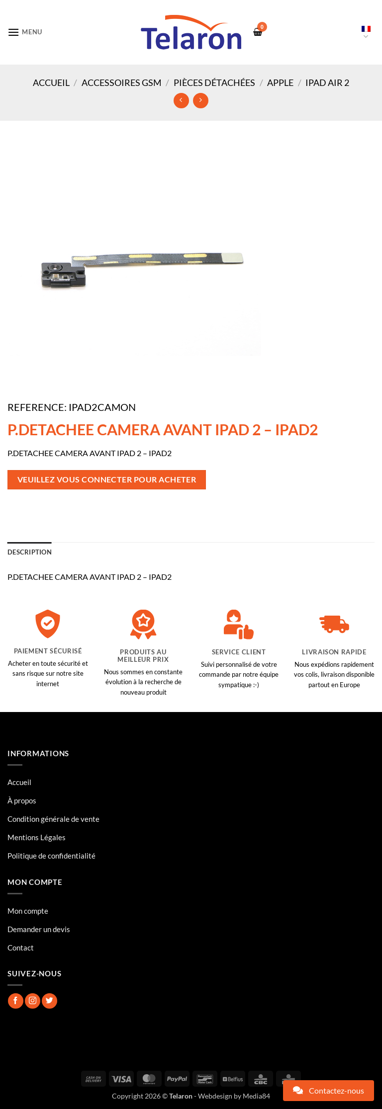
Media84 (256, 1096)
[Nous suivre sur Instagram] (32, 1001)
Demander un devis (38, 929)
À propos (21, 800)
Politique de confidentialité (51, 855)
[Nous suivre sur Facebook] (15, 1001)
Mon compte (27, 910)
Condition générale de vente (53, 818)
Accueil (51, 82)
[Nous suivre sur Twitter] (49, 1001)
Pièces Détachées (214, 82)
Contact (20, 947)
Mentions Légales (36, 837)
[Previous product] (200, 100)
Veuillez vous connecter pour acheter (106, 479)
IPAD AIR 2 (327, 82)
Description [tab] (29, 552)
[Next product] (181, 100)
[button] (24, 32)
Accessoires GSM (122, 82)
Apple (280, 82)
